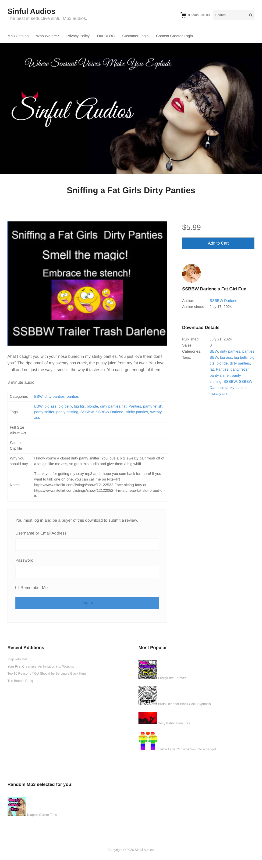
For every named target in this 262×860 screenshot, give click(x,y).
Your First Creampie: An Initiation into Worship (40, 666)
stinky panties (136, 412)
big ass (51, 406)
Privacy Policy (78, 36)
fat (124, 406)
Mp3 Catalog (18, 36)
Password (24, 560)
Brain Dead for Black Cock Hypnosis (184, 704)
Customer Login (135, 36)
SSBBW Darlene (109, 412)
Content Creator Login (174, 36)
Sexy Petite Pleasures (174, 723)
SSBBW (87, 412)
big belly (65, 406)
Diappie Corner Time (42, 815)
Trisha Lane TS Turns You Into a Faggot (187, 749)
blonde (92, 406)
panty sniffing (67, 412)
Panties (135, 406)
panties (73, 397)
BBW (38, 397)
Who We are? (47, 36)
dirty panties (55, 397)
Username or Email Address (41, 533)
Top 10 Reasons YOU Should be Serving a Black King (46, 673)
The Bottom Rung (20, 681)
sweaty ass (219, 394)
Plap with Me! (17, 659)
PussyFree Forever (172, 678)
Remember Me (31, 587)
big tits (79, 406)
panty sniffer (44, 412)
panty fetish (152, 406)
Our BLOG (106, 36)
